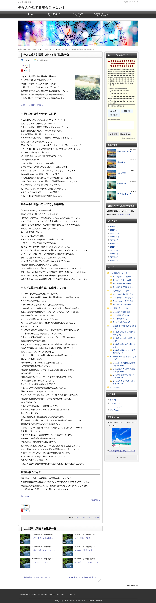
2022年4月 (114, 257)
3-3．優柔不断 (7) (120, 319)
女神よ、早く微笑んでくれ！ (43, 550)
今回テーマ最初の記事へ (32, 105)
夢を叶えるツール (54, 14)
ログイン (113, 400)
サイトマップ (134, 2)
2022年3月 (114, 260)
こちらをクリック (123, 214)
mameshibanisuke (129, 138)
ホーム (118, 2)
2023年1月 (114, 227)
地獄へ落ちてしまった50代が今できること (39, 577)
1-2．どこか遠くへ (82, 517)
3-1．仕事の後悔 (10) (121, 312)
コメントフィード (117, 407)
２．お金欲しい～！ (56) (119, 291)
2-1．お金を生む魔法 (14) (123, 294)
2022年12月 (114, 230)
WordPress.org (116, 410)
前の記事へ (26, 496)
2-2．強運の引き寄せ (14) (123, 298)
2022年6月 (114, 250)
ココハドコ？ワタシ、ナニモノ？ (45, 562)
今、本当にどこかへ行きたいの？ (87, 562)
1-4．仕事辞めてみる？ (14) (124, 287)
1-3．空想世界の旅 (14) (122, 283)
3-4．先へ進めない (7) (121, 322)
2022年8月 (114, 244)
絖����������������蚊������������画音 (121, 97)
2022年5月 (114, 254)
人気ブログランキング (101, 14)
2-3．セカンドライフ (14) (123, 301)
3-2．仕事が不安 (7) (121, 315)
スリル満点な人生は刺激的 (42, 538)
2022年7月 (114, 247)
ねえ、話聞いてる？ (82, 538)
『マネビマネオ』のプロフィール (122, 451)
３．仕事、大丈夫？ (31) (119, 308)
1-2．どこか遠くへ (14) (122, 280)
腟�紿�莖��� (118, 106)
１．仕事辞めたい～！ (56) (120, 273)
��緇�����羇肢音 (120, 91)
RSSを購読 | (126, 2)
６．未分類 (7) (115, 387)
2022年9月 (114, 240)
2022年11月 (114, 233)
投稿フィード (115, 403)
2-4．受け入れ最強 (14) (122, 304)
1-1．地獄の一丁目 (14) (122, 277)
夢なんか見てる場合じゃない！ (41, 7)
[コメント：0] (94, 517)
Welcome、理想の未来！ (84, 550)
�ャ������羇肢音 (120, 93)
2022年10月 (114, 237)
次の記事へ (95, 500)
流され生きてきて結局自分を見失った (83, 577)
